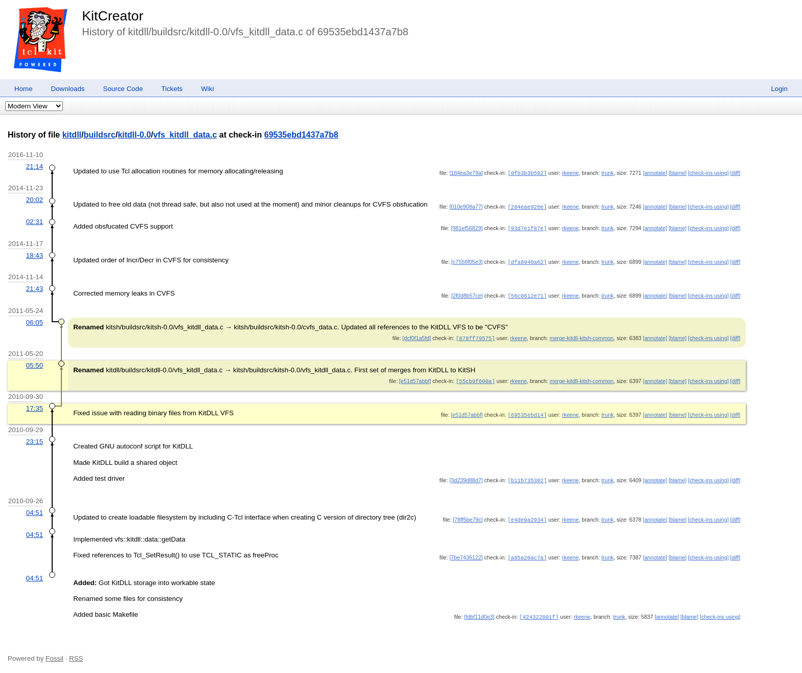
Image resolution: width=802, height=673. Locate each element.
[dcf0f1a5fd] (417, 335)
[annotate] (655, 173)
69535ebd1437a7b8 (301, 134)
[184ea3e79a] (466, 173)
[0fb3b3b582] (527, 172)
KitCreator (112, 16)
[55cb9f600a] (475, 378)
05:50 (34, 362)
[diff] (735, 173)
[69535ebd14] (527, 411)
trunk (608, 173)
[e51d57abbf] (415, 378)
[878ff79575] (475, 335)
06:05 (34, 320)
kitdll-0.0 (134, 134)
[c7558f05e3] (467, 260)
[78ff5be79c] (467, 515)
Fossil (54, 654)
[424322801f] (539, 612)
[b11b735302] (527, 476)
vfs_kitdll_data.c (185, 134)
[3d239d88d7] (466, 476)
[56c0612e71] (527, 293)
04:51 (34, 508)
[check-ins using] (708, 173)
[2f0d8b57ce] (467, 293)
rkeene (570, 173)
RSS (76, 654)
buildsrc (99, 134)
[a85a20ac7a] (527, 552)
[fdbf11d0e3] (479, 612)
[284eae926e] (527, 206)
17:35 (34, 405)
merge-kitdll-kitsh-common (582, 335)
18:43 (34, 254)
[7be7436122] (466, 553)
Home (23, 89)
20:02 (34, 199)
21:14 (34, 166)
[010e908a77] (466, 206)
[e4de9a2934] (527, 515)
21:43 (34, 286)
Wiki (207, 89)
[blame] (677, 173)
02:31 (34, 221)
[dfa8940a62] (527, 260)
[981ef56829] (467, 227)
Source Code (123, 89)
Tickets (172, 89)
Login (779, 89)
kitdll (71, 134)
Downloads (68, 89)
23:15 (34, 437)
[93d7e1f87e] (527, 227)
